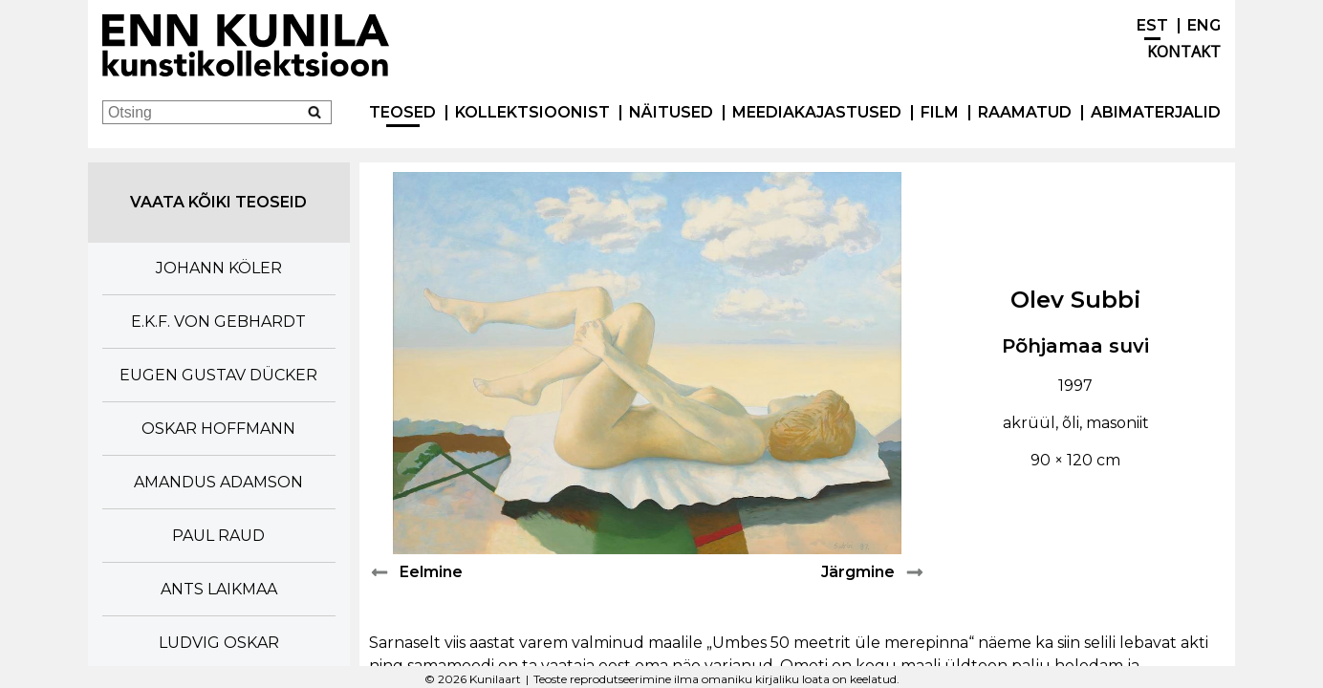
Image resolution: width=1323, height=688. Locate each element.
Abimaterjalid (1156, 112)
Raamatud (1025, 112)
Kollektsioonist (532, 112)
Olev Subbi (1075, 299)
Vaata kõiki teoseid (218, 202)
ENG (1204, 25)
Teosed (402, 112)
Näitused (671, 112)
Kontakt (1184, 51)
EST (1152, 25)
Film (940, 112)
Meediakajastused (816, 112)
